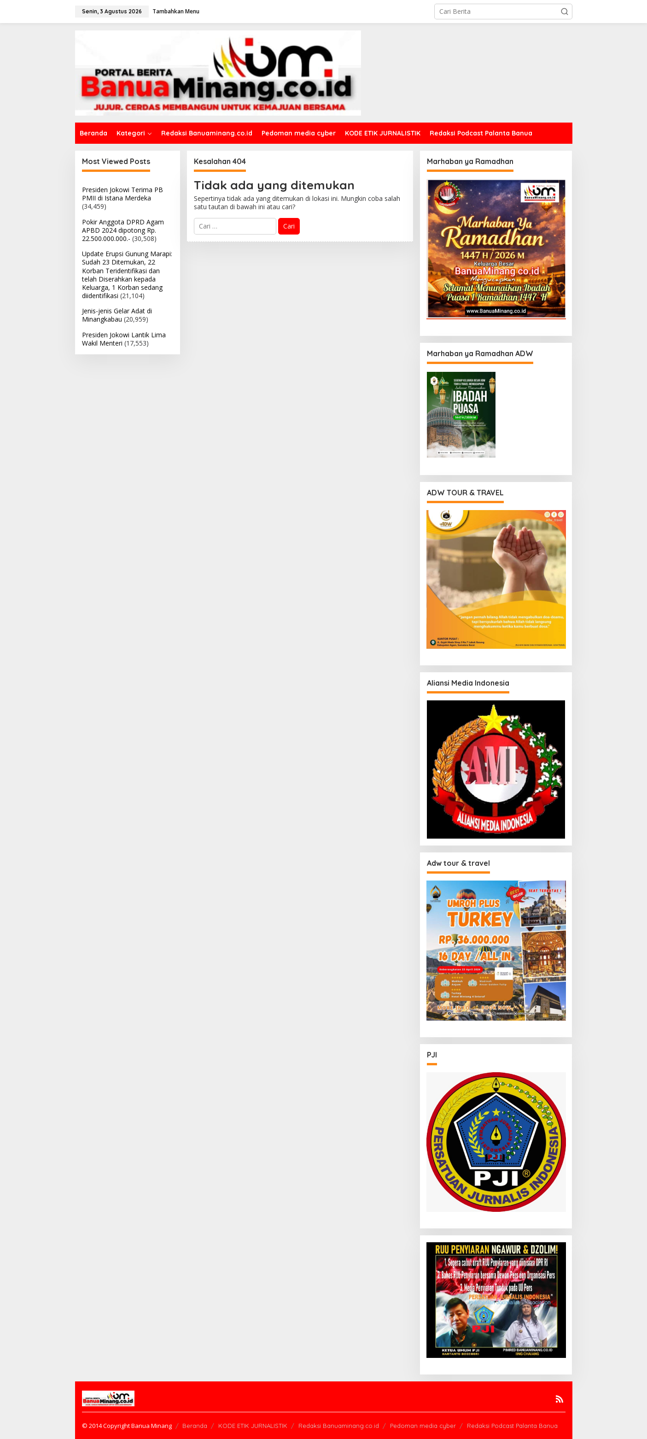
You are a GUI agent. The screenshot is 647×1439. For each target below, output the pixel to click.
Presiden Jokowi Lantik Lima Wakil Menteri (124, 338)
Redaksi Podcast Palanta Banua (512, 1425)
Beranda (194, 1425)
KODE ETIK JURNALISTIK (252, 1425)
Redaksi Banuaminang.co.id (338, 1425)
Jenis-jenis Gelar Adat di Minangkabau (117, 314)
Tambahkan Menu (175, 11)
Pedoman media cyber (423, 1425)
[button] (564, 11)
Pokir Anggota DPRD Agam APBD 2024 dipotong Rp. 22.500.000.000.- (123, 230)
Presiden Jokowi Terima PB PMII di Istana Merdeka (122, 193)
